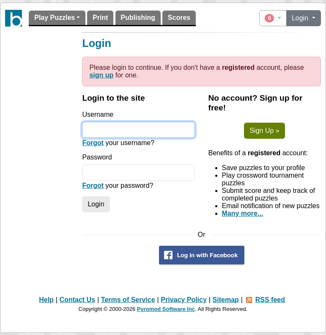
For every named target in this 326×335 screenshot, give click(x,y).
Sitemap (226, 299)
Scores (179, 17)
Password (97, 157)
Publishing (138, 17)
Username (97, 114)
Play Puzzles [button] (54, 17)
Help (46, 299)
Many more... (242, 213)
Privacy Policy (184, 299)
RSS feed (270, 299)
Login (301, 18)
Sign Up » (264, 130)
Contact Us (77, 299)
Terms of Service (128, 299)
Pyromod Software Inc (166, 309)
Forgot (93, 142)
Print (100, 17)
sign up (101, 75)
